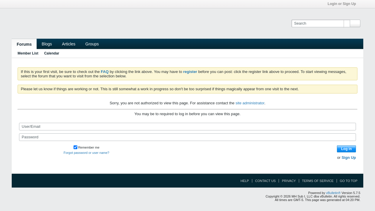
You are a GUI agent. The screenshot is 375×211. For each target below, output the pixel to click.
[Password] (187, 137)
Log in (346, 149)
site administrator (250, 103)
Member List (28, 53)
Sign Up (349, 157)
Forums (24, 44)
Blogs (47, 44)
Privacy (289, 181)
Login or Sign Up (344, 4)
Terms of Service (318, 181)
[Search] (321, 23)
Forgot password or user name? (86, 152)
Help (245, 181)
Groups (92, 44)
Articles (68, 44)
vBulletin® (333, 193)
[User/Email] (187, 126)
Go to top (348, 181)
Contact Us (265, 181)
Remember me (87, 147)
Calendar (51, 53)
